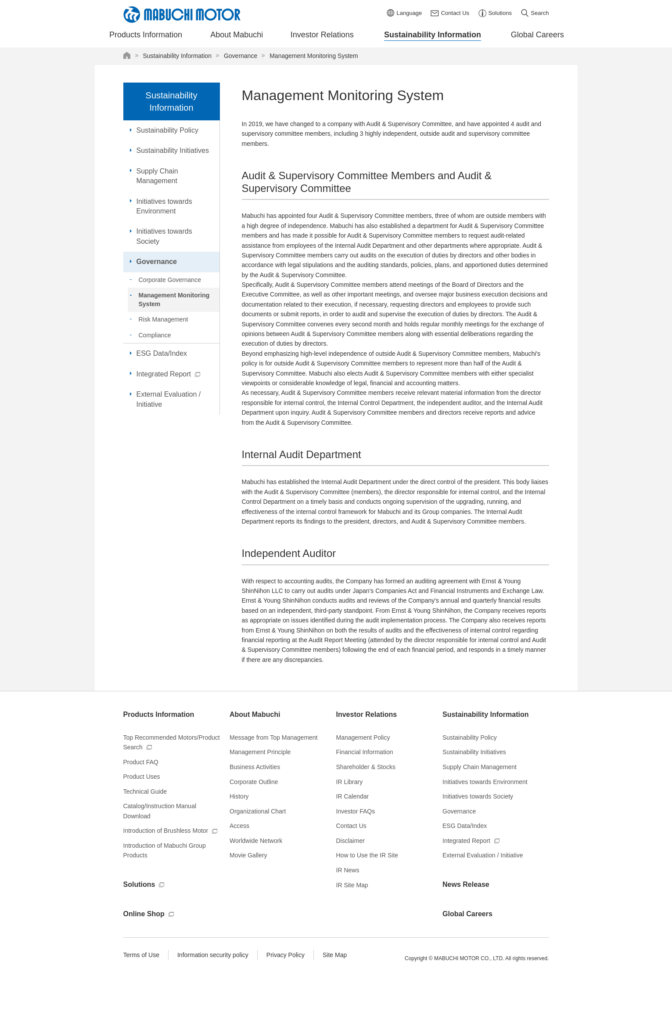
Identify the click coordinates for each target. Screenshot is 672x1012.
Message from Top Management (274, 737)
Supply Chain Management (157, 175)
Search (540, 13)
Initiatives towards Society (164, 236)
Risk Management (163, 319)
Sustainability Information (172, 101)
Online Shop (144, 914)
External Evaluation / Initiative (169, 399)
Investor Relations (366, 714)
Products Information (158, 714)
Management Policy (363, 737)
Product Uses (141, 776)
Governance (157, 261)
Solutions (499, 13)
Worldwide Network (256, 840)
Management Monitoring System (174, 299)
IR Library (349, 781)
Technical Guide (145, 791)
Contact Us (455, 13)
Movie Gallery (248, 855)
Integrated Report (164, 374)
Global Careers (467, 914)
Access (239, 825)
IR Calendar (352, 796)
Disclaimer (350, 840)
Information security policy (212, 954)
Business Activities (255, 766)
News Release (465, 884)
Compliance (155, 335)
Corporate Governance (170, 279)
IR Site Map (352, 885)
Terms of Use (141, 954)
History (239, 796)
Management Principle (260, 751)
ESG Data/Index (162, 353)
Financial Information (364, 751)
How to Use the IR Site (367, 855)
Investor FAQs (355, 811)
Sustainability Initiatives (173, 150)
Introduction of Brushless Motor (165, 830)
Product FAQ (140, 762)
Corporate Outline (254, 781)
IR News (347, 870)
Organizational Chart (258, 811)
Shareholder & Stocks (365, 766)
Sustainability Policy (167, 130)
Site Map (335, 954)
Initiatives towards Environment (164, 206)
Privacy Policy (285, 954)
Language (409, 13)
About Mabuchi (255, 714)
